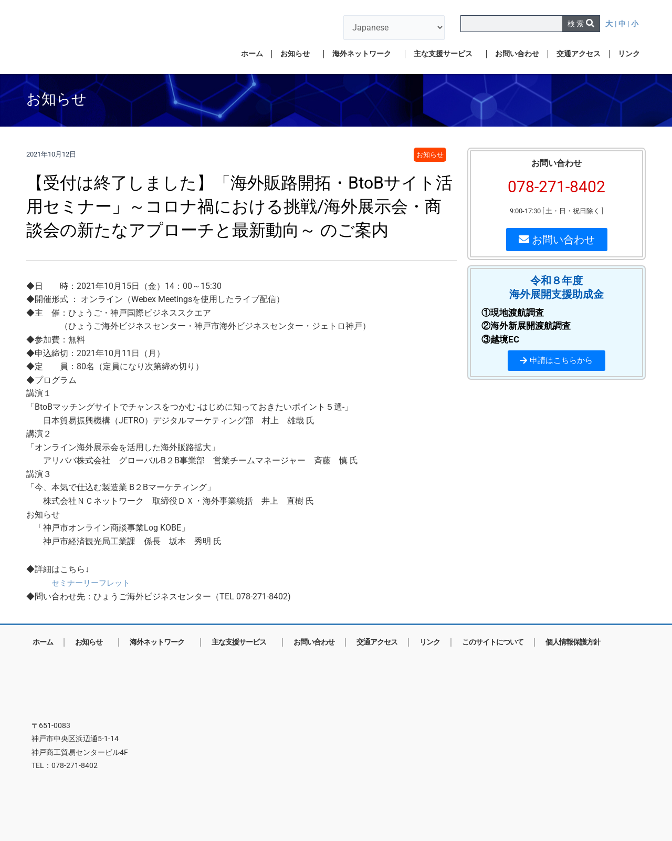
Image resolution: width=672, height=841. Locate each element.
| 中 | (623, 23)
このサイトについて (492, 642)
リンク (629, 53)
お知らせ (297, 54)
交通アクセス (578, 53)
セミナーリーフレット (93, 583)
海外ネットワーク (364, 54)
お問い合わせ (517, 53)
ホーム (252, 53)
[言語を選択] (394, 27)
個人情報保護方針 (572, 642)
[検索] (581, 24)
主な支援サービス (446, 54)
